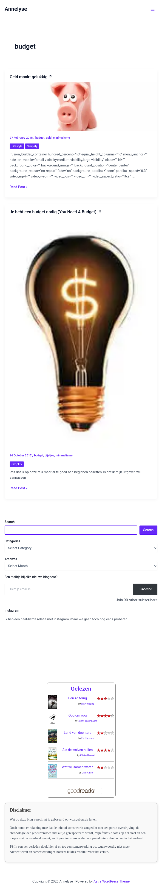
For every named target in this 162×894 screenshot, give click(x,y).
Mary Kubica (87, 704)
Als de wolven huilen (78, 750)
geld (49, 137)
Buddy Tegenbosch (87, 721)
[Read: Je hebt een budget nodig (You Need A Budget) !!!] (81, 332)
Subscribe (145, 589)
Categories (12, 541)
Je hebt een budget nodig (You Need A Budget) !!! (55, 211)
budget (40, 137)
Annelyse (16, 9)
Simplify (32, 146)
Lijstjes (49, 455)
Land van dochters (77, 733)
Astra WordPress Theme (112, 881)
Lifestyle (17, 146)
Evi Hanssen (87, 738)
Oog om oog (77, 715)
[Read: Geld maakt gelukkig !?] (81, 106)
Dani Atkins (87, 772)
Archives (11, 559)
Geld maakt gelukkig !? (31, 76)
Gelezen (81, 688)
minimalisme (61, 137)
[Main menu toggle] (152, 9)
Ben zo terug (77, 698)
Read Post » (18, 187)
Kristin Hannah (87, 755)
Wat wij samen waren (78, 767)
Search (9, 522)
